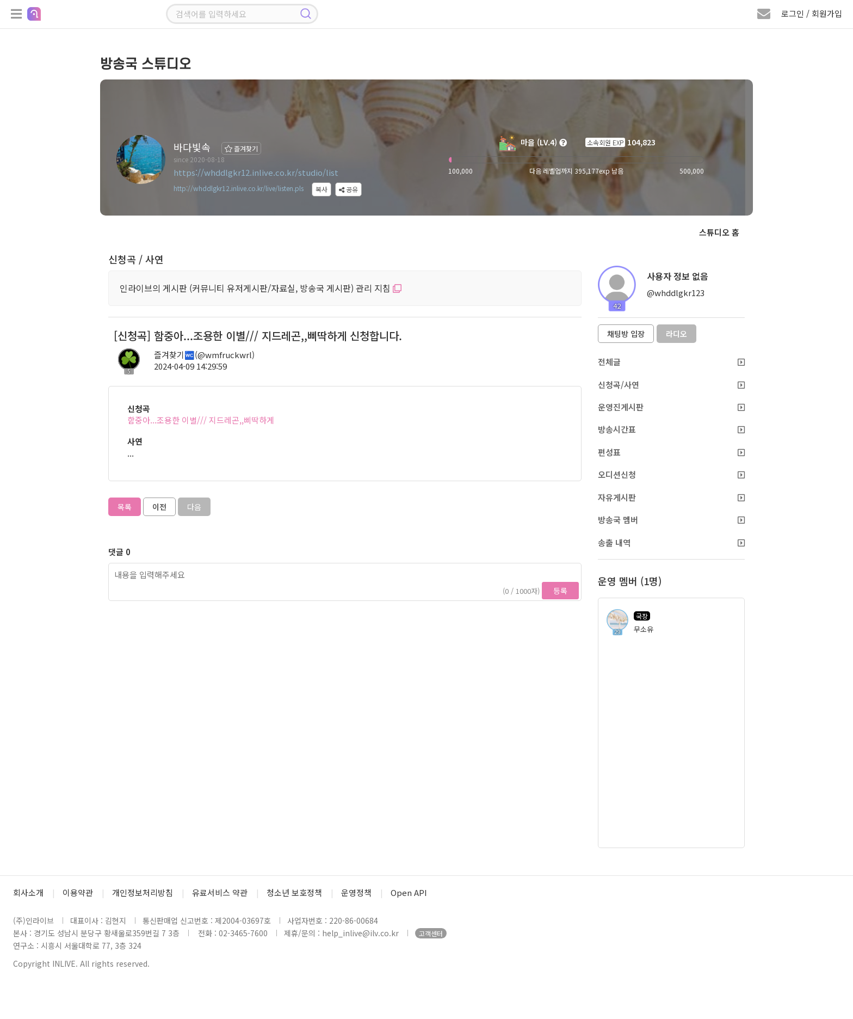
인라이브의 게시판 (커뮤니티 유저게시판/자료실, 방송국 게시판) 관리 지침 (260, 287)
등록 (560, 590)
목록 (125, 506)
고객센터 (431, 933)
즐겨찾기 (241, 148)
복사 (321, 189)
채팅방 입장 (626, 333)
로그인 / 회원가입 (811, 13)
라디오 (676, 333)
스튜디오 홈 (719, 232)
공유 (348, 189)
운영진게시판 (671, 407)
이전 (159, 506)
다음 (194, 506)
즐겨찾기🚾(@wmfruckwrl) (204, 354)
